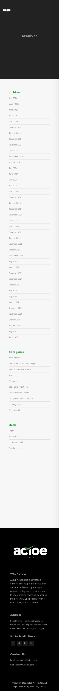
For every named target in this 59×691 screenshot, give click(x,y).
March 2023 (14, 226)
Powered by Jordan (37, 687)
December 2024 (15, 139)
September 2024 (16, 156)
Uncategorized (15, 404)
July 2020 (13, 331)
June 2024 (13, 174)
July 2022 (13, 261)
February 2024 (15, 197)
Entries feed (14, 437)
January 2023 (15, 238)
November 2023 (15, 215)
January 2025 (15, 133)
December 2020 (15, 308)
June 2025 (13, 110)
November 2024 (15, 145)
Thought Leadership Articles (21, 399)
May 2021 (13, 296)
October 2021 (14, 285)
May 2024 (13, 180)
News (11, 375)
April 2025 (13, 116)
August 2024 (14, 162)
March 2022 (14, 267)
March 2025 (14, 121)
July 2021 (13, 291)
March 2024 (14, 191)
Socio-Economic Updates (20, 387)
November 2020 (15, 314)
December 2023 (15, 209)
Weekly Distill (14, 410)
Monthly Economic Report (20, 369)
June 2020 (13, 337)
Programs (13, 381)
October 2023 (14, 221)
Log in (11, 431)
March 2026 (14, 104)
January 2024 (15, 203)
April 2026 (13, 98)
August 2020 (14, 326)
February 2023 (15, 232)
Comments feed (16, 442)
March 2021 (14, 302)
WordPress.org (15, 448)
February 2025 (15, 127)
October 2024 (14, 151)
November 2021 (15, 279)
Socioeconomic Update (19, 393)
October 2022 (14, 250)
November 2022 (15, 244)
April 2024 (13, 186)
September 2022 (16, 256)
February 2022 (15, 273)
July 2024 (13, 168)
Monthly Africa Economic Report (23, 364)
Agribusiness (14, 358)
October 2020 (14, 320)
